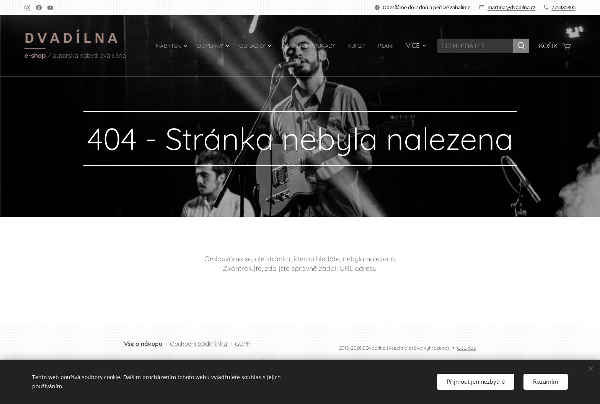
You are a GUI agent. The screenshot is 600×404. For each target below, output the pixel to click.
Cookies (466, 347)
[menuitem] (178, 45)
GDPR (243, 343)
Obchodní (198, 343)
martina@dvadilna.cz (511, 7)
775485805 (563, 7)
